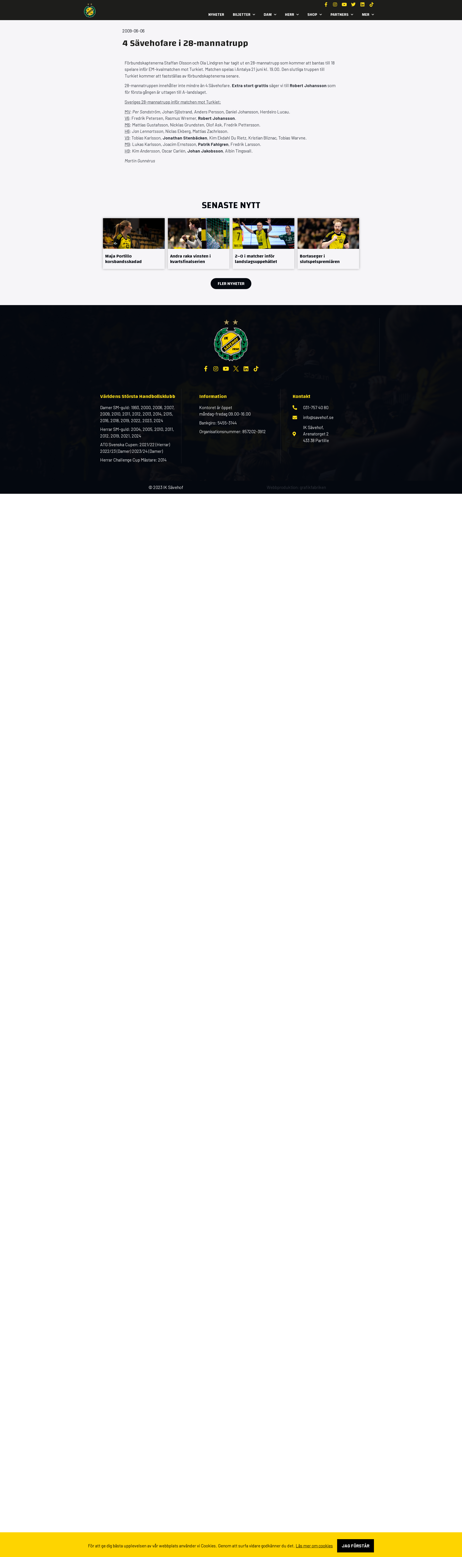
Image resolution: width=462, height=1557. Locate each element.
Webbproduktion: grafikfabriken (296, 487)
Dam (270, 14)
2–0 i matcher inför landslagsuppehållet (256, 259)
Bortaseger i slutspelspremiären (320, 259)
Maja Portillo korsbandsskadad (123, 259)
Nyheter (216, 14)
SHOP (314, 14)
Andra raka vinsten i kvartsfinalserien (190, 259)
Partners (341, 14)
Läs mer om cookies (314, 1545)
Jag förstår (355, 1545)
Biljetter (244, 14)
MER (368, 14)
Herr (292, 14)
